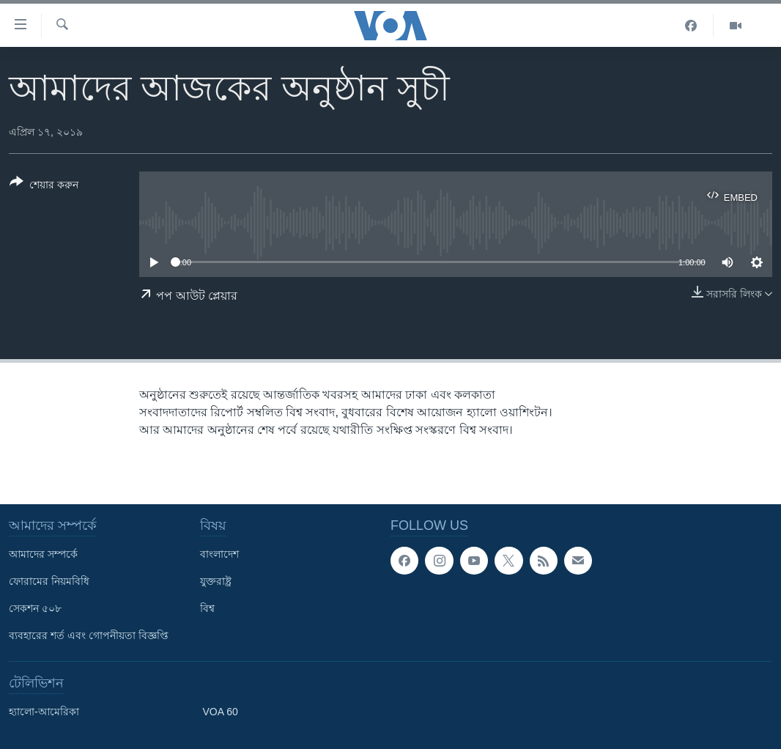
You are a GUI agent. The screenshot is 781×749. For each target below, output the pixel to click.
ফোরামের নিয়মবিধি (49, 581)
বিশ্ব (207, 608)
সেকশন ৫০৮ (35, 608)
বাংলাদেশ (219, 554)
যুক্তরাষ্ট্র (216, 581)
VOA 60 (220, 711)
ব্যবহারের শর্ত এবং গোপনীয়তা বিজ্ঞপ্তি (89, 635)
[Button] (44, 186)
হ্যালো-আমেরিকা (44, 711)
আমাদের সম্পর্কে (43, 554)
